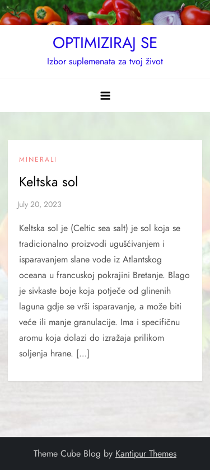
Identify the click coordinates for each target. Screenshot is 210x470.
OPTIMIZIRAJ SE (105, 42)
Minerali (38, 160)
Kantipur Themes (145, 453)
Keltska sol (48, 181)
